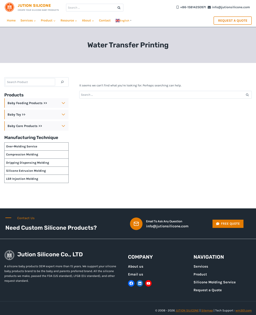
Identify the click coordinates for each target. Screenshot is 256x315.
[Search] (62, 82)
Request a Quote (232, 21)
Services (201, 266)
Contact (105, 20)
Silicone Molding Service (215, 282)
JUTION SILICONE (187, 310)
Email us (135, 274)
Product (200, 274)
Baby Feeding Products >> (27, 103)
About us (135, 266)
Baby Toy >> (16, 114)
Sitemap (207, 310)
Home (11, 20)
